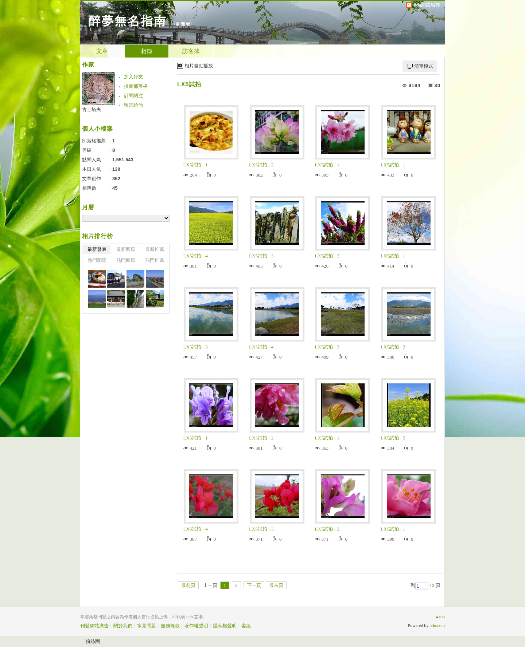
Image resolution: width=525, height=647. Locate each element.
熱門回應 (125, 260)
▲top (440, 616)
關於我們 (122, 625)
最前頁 (188, 585)
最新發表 (97, 249)
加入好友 (133, 76)
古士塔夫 (91, 109)
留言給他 (133, 105)
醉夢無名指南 (127, 20)
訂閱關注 (133, 95)
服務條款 (170, 625)
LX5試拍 (189, 84)
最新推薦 (154, 249)
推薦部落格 (136, 86)
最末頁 (276, 585)
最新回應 (125, 249)
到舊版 (183, 23)
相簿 (146, 51)
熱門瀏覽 (97, 260)
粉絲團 (93, 641)
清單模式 (423, 66)
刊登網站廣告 (94, 625)
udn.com (437, 625)
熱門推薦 (154, 260)
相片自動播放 (198, 65)
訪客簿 (191, 51)
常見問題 (146, 625)
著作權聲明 (196, 625)
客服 (246, 625)
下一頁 (254, 585)
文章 (102, 51)
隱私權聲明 (225, 625)
